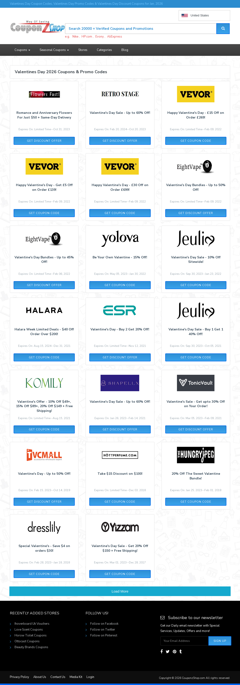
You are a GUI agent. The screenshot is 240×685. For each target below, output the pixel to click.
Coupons (22, 50)
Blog (124, 50)
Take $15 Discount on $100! (120, 473)
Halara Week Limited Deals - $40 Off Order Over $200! (44, 331)
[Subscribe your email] (184, 641)
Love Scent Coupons (29, 630)
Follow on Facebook (104, 624)
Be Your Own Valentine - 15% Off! (120, 257)
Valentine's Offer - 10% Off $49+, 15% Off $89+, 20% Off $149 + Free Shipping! (44, 406)
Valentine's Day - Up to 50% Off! (44, 473)
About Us (39, 677)
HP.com (87, 36)
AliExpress (114, 36)
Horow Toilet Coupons (31, 635)
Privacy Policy (19, 677)
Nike (75, 36)
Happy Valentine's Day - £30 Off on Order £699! (120, 187)
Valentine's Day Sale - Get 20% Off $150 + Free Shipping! (120, 548)
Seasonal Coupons (54, 50)
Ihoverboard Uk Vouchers (32, 624)
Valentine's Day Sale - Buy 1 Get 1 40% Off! (196, 331)
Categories (104, 50)
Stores (82, 50)
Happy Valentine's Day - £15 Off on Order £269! (195, 115)
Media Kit (76, 677)
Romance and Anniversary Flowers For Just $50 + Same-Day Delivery (44, 115)
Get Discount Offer (44, 141)
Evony (99, 36)
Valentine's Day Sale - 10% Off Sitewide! (196, 259)
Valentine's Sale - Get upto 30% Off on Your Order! (196, 404)
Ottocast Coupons (27, 641)
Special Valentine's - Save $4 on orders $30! (44, 548)
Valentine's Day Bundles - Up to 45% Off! (44, 259)
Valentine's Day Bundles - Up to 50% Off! (195, 187)
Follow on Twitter (102, 630)
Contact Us (57, 677)
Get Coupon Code (195, 141)
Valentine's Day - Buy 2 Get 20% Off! (119, 329)
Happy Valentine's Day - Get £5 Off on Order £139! (44, 187)
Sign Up (220, 641)
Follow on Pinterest (103, 635)
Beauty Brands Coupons (31, 647)
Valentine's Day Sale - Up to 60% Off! (120, 113)
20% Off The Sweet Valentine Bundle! (196, 476)
